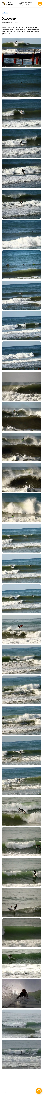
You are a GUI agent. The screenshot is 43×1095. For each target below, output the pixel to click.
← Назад (5, 12)
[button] (7, 3)
